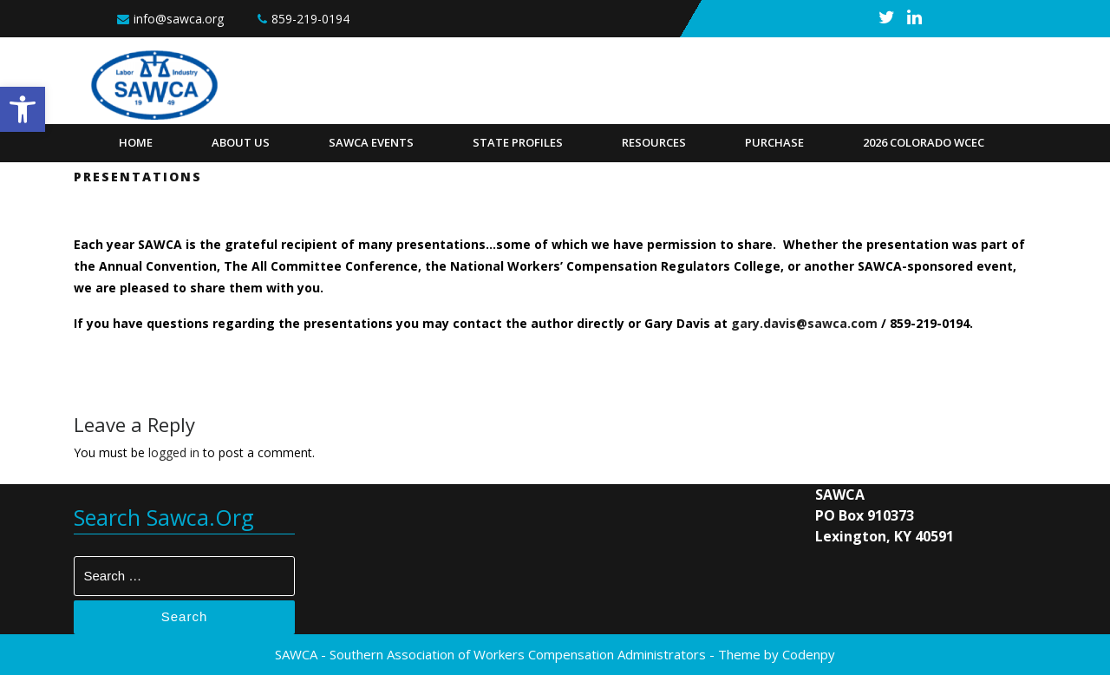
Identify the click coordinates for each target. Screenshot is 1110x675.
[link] (22, 109)
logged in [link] (173, 452)
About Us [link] (241, 142)
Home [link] (136, 142)
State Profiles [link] (518, 142)
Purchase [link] (774, 142)
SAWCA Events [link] (371, 142)
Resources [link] (654, 142)
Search (184, 616)
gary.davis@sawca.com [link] (804, 323)
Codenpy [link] (808, 654)
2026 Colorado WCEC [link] (923, 142)
